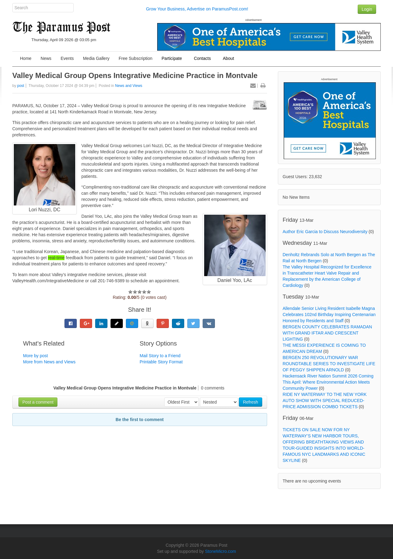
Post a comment (37, 402)
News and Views (128, 86)
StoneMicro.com (220, 551)
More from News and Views (49, 361)
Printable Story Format (161, 361)
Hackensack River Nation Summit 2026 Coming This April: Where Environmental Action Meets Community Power (328, 382)
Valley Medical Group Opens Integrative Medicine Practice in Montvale (135, 75)
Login (367, 9)
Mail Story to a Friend (160, 355)
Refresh (250, 402)
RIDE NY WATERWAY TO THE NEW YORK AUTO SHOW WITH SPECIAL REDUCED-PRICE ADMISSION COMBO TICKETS (325, 400)
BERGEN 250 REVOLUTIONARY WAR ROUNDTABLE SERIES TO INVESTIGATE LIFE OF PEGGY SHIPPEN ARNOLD (329, 363)
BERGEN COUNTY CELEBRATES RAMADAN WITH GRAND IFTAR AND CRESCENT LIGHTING (327, 333)
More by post (35, 355)
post (20, 86)
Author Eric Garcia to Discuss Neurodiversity (325, 231)
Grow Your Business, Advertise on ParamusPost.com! (197, 8)
